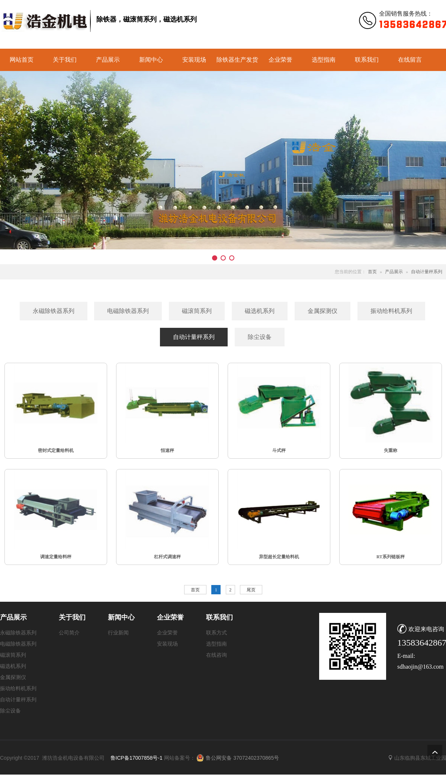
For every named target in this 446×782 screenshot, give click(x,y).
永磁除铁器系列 (18, 633)
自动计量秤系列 (426, 271)
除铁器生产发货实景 (237, 63)
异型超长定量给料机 (279, 556)
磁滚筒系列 (13, 655)
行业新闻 (118, 633)
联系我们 (367, 59)
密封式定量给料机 (56, 450)
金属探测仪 (13, 677)
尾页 (251, 589)
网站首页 (21, 59)
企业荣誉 (280, 59)
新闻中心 (151, 59)
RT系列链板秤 (390, 556)
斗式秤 (279, 450)
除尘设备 (10, 711)
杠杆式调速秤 (167, 556)
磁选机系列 (13, 666)
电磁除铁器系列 (18, 644)
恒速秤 (167, 450)
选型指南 (324, 59)
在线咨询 (216, 655)
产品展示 (108, 59)
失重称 (390, 450)
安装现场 (194, 59)
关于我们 (65, 59)
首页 (372, 271)
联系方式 (216, 633)
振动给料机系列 (18, 688)
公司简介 (69, 633)
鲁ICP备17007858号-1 (136, 758)
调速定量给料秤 (55, 556)
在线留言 (410, 59)
